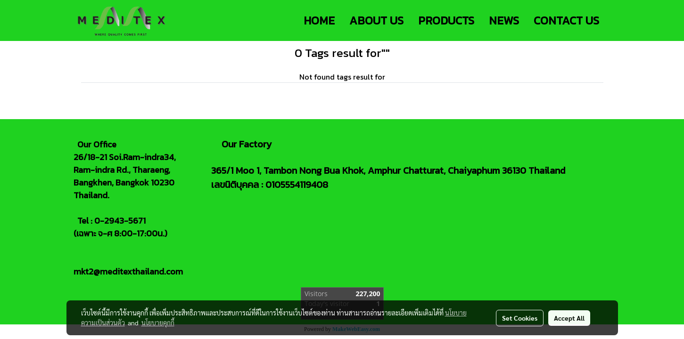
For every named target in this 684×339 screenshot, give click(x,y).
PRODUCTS (446, 20)
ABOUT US (376, 20)
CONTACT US (566, 20)
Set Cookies (519, 318)
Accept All (569, 318)
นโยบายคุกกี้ (157, 322)
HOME (319, 20)
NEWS (504, 20)
